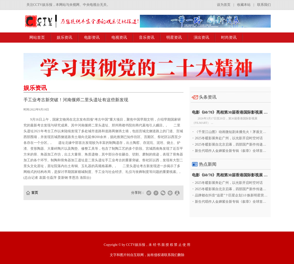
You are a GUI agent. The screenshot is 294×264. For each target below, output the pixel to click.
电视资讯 (119, 37)
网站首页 (37, 37)
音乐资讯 (146, 37)
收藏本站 (244, 5)
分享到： (138, 192)
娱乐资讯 (64, 37)
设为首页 (223, 5)
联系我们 (264, 5)
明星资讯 (174, 37)
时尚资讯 (229, 37)
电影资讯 (92, 37)
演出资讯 (201, 37)
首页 (34, 192)
